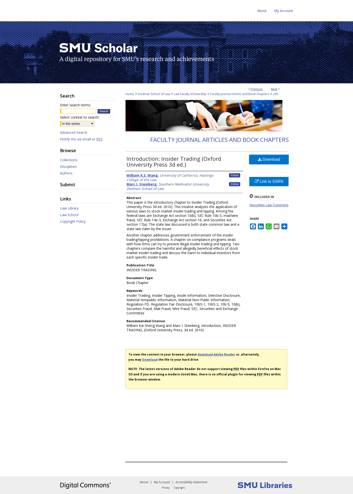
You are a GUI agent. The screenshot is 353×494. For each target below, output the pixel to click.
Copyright (179, 487)
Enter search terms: (75, 105)
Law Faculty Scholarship (190, 94)
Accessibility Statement (191, 482)
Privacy (166, 487)
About (144, 482)
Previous (257, 89)
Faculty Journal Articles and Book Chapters (239, 94)
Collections (68, 160)
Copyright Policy (73, 221)
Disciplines (68, 166)
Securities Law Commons (269, 205)
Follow (235, 175)
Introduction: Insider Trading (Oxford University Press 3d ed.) (173, 161)
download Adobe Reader (216, 354)
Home (130, 94)
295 (275, 94)
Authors (66, 173)
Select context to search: (79, 117)
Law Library (69, 208)
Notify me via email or (81, 139)
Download (269, 159)
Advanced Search (73, 132)
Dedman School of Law (154, 94)
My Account (162, 482)
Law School (69, 214)
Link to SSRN (269, 181)
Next (274, 89)
